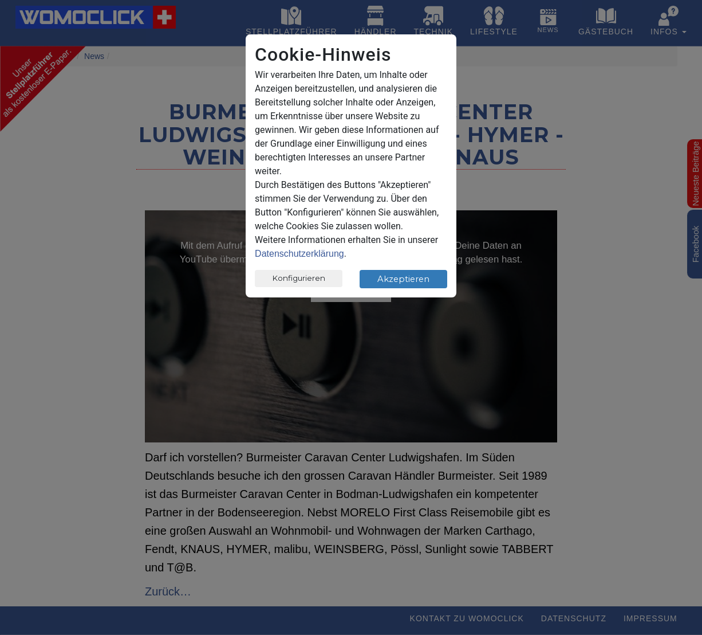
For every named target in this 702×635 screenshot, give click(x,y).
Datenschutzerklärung (299, 253)
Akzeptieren (403, 279)
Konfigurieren (299, 278)
